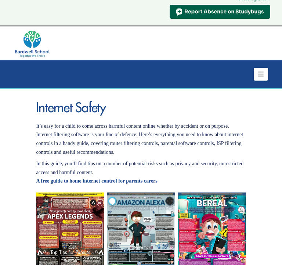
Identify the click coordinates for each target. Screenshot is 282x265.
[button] (261, 66)
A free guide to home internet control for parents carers (96, 173)
